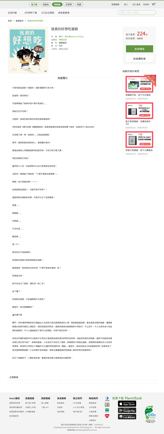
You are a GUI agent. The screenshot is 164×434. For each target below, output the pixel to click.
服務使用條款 (14, 403)
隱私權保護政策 (15, 407)
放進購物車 (139, 58)
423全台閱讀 (47, 12)
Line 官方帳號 (78, 407)
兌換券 (146, 4)
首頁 (10, 20)
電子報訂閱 (77, 411)
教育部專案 (93, 416)
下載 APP (45, 407)
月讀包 (46, 4)
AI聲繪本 (92, 420)
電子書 (34, 4)
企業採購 (92, 411)
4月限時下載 (31, 12)
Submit (154, 12)
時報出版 (63, 39)
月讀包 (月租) (30, 407)
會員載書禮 (63, 12)
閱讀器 (57, 4)
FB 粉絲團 (77, 403)
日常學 (68, 4)
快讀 (79, 4)
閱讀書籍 (115, 4)
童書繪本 (19, 20)
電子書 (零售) (30, 403)
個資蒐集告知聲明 (16, 411)
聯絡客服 (92, 403)
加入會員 (136, 4)
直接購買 (139, 49)
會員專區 (60, 403)
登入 (126, 4)
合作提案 (92, 407)
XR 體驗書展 (30, 411)
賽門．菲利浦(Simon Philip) (71, 36)
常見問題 (60, 411)
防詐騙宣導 (13, 416)
